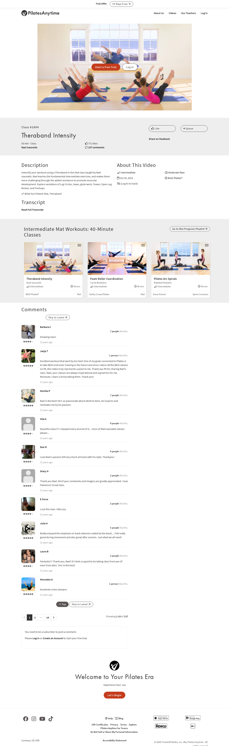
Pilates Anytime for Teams (114, 728)
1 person (113, 355)
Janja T (44, 351)
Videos (172, 13)
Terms (123, 724)
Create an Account (53, 638)
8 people (114, 423)
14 (47, 617)
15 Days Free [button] (121, 3)
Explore (133, 724)
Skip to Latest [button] (57, 317)
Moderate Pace (176, 172)
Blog (119, 718)
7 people (114, 331)
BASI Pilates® (175, 178)
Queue (188, 128)
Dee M (43, 447)
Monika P (45, 390)
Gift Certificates (100, 724)
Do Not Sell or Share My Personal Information (114, 731)
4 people (114, 451)
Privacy (114, 724)
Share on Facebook (159, 138)
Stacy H (44, 471)
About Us (159, 13)
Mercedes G (46, 579)
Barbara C (45, 327)
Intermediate (128, 172)
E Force (44, 499)
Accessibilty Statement (114, 740)
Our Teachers (188, 13)
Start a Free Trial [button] (105, 67)
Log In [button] (130, 67)
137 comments (96, 147)
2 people (114, 475)
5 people (114, 527)
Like (155, 128)
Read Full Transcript (32, 209)
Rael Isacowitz (29, 147)
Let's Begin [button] (114, 695)
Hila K (43, 419)
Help (109, 718)
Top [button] (62, 604)
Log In (204, 13)
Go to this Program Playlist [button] (189, 228)
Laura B (44, 551)
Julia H (44, 523)
